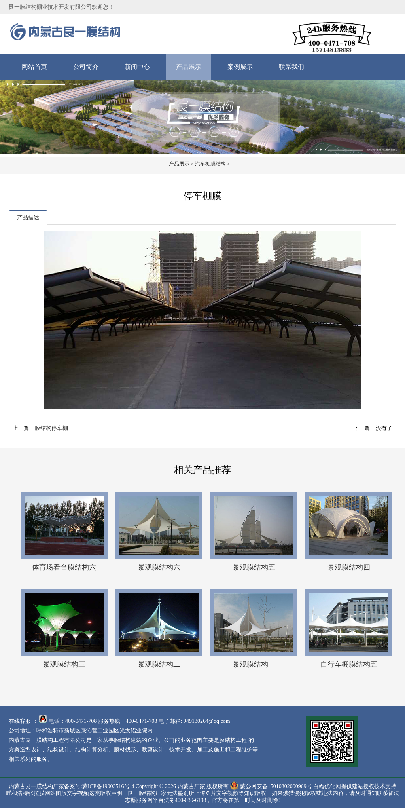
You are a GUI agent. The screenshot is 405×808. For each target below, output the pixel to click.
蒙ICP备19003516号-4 (108, 786)
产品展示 (188, 66)
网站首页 (34, 66)
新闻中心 (137, 66)
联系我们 (291, 66)
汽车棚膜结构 (210, 164)
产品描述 (28, 218)
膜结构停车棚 (51, 428)
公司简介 (85, 66)
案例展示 (240, 66)
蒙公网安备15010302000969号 (276, 786)
